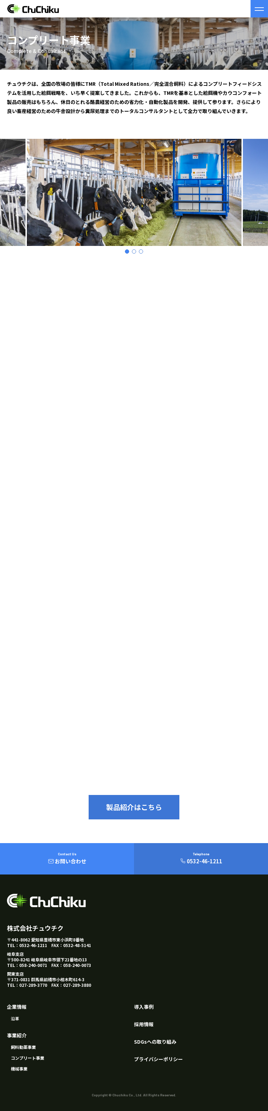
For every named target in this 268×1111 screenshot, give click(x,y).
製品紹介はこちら (134, 807)
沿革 (15, 1018)
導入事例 (144, 1006)
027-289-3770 (33, 985)
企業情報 (17, 1006)
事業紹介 (17, 1035)
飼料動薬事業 (23, 1047)
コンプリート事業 (27, 1058)
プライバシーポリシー (158, 1059)
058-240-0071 (33, 965)
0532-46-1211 (33, 945)
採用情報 (144, 1024)
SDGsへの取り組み (155, 1041)
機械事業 (19, 1069)
